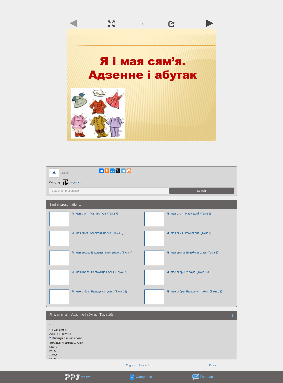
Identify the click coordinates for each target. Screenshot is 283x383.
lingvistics (72, 182)
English (130, 365)
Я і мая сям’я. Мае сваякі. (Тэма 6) (189, 213)
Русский (144, 365)
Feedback (207, 377)
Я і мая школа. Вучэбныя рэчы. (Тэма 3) (192, 252)
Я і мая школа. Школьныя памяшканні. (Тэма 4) (102, 252)
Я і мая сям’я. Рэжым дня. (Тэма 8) (189, 233)
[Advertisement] (141, 9)
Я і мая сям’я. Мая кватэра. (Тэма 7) (95, 213)
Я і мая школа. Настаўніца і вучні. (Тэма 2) (99, 272)
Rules (212, 365)
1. (50, 325)
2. (50, 338)
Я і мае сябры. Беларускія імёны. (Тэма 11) (194, 291)
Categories (144, 377)
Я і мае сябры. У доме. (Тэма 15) (188, 272)
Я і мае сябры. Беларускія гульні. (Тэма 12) (99, 291)
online (85, 376)
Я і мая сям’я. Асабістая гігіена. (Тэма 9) (97, 233)
